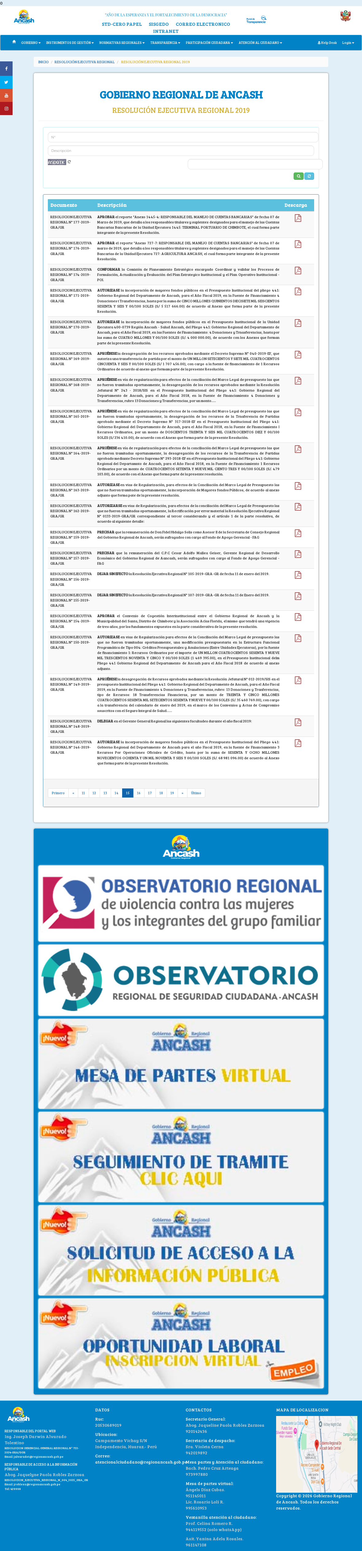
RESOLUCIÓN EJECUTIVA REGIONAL (85, 61)
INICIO (43, 61)
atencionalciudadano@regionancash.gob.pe (141, 1462)
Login (348, 42)
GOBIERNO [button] (31, 42)
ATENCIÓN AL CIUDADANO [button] (260, 42)
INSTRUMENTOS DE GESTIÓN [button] (70, 42)
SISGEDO (159, 24)
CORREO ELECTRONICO (203, 24)
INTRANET (166, 31)
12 (94, 793)
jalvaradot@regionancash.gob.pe (38, 1456)
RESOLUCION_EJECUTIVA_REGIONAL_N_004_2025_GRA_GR (46, 1480)
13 (105, 793)
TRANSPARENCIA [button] (165, 42)
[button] (309, 176)
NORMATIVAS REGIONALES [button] (122, 42)
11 (83, 793)
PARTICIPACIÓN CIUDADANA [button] (209, 42)
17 (150, 793)
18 (161, 793)
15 (127, 793)
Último (196, 793)
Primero (58, 793)
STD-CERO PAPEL (122, 24)
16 (139, 793)
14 (116, 793)
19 (172, 793)
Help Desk (327, 42)
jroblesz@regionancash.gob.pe (37, 1484)
